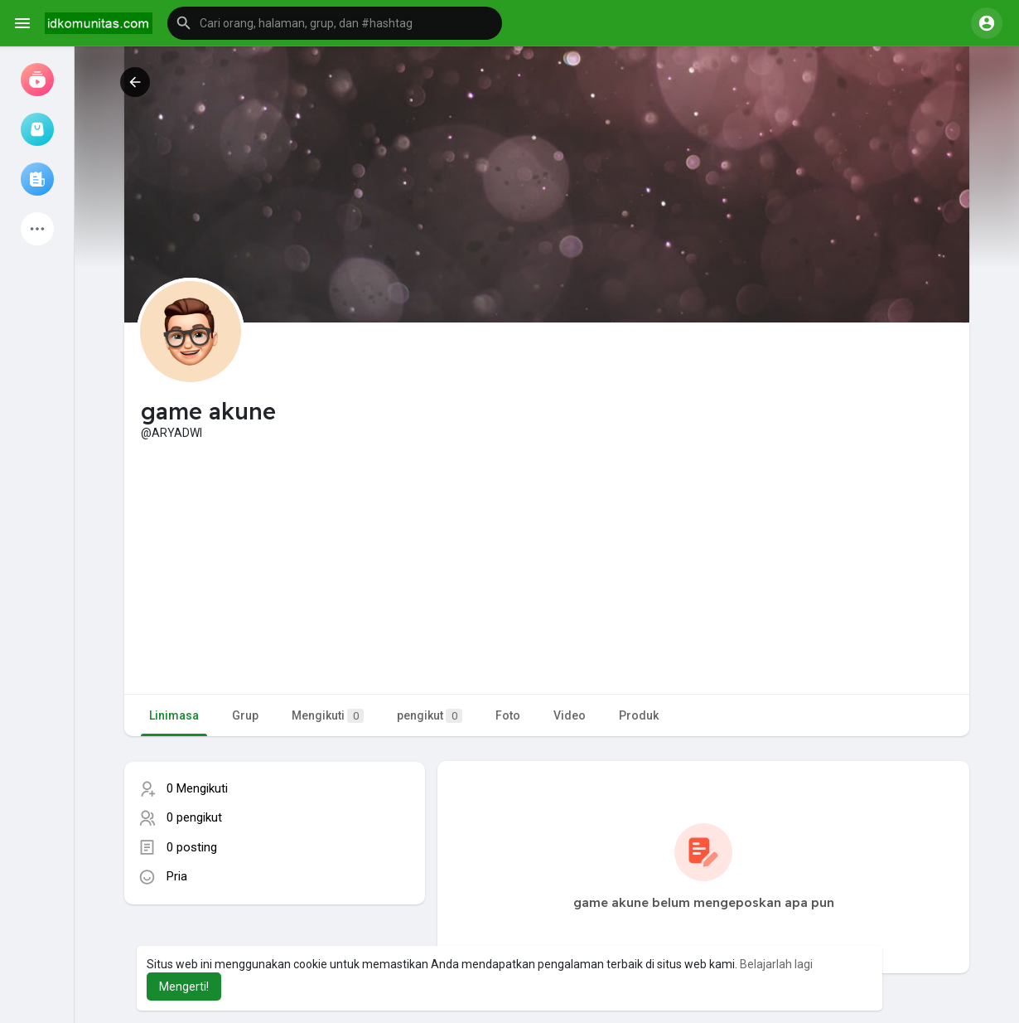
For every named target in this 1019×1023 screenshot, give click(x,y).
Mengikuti (328, 716)
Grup (245, 715)
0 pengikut (194, 817)
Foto (507, 715)
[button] (334, 23)
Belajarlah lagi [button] (776, 964)
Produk (639, 715)
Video (569, 715)
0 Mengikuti (197, 788)
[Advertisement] (547, 565)
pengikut (429, 716)
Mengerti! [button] (184, 986)
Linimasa (174, 715)
